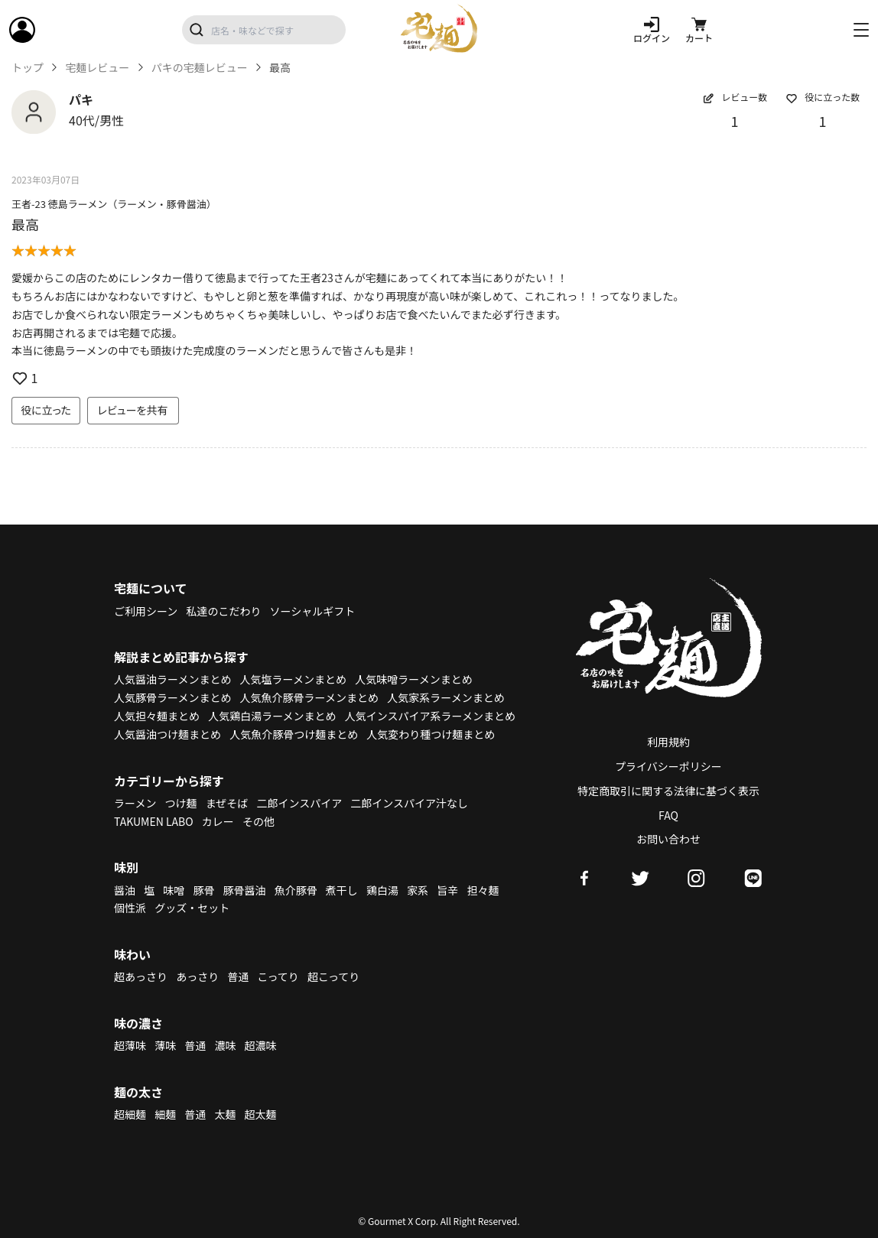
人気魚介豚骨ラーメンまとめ (309, 697)
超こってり (333, 976)
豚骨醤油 (244, 890)
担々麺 (483, 890)
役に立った (46, 410)
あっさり (197, 976)
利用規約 (668, 741)
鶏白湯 (382, 890)
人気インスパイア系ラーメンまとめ (430, 715)
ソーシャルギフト (313, 611)
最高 (25, 224)
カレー (218, 821)
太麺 (225, 1114)
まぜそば (227, 803)
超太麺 (261, 1114)
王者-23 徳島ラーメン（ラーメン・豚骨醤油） (113, 204)
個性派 (130, 907)
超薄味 (130, 1045)
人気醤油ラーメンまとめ (172, 679)
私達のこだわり (223, 611)
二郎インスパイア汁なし (409, 803)
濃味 (225, 1045)
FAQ (668, 815)
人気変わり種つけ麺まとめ (430, 734)
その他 (258, 821)
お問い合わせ (668, 838)
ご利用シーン (145, 611)
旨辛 (447, 890)
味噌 (173, 890)
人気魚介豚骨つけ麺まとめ (293, 734)
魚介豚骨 (296, 890)
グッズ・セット (191, 907)
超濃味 (261, 1045)
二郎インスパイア (299, 803)
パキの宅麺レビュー (199, 67)
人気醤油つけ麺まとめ (167, 734)
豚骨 (203, 890)
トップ (27, 67)
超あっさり (140, 976)
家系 (417, 890)
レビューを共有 (133, 410)
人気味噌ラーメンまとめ (413, 679)
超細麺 (130, 1114)
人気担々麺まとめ (157, 715)
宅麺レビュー (97, 67)
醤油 (124, 890)
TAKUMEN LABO (153, 821)
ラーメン (135, 803)
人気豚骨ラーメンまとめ (172, 697)
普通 (238, 976)
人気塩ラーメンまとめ (293, 679)
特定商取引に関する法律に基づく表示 (668, 790)
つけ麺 (181, 803)
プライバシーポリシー (668, 766)
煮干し (342, 890)
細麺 (165, 1114)
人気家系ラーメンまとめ (445, 697)
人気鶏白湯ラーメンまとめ (272, 715)
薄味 (165, 1045)
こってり (277, 976)
